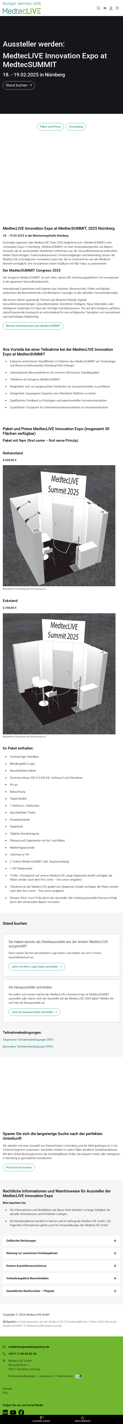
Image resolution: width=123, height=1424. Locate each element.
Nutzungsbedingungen (22, 1376)
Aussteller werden (41, 1419)
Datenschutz (64, 1376)
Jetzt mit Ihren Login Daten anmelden (35, 966)
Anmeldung (76, 126)
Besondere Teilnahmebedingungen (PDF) (28, 1046)
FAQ (5, 1393)
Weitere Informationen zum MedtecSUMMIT (33, 325)
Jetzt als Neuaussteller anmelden (32, 1012)
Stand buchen (16, 85)
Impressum (46, 1376)
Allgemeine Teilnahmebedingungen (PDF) (28, 1039)
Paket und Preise (50, 126)
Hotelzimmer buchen (19, 1167)
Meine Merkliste (83, 1419)
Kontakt (7, 1388)
